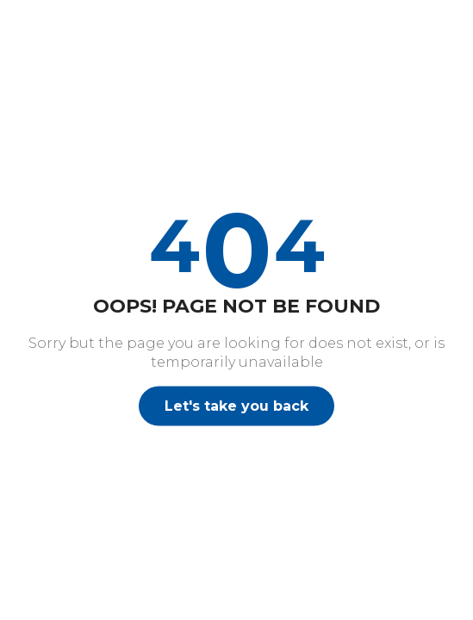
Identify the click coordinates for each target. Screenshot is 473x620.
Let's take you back (236, 405)
